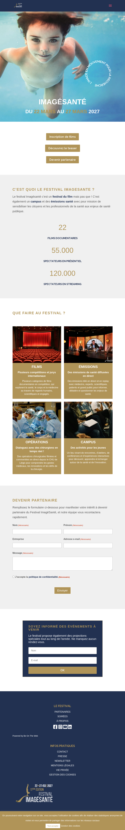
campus (36, 201)
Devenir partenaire (62, 159)
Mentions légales (62, 765)
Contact (62, 752)
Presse (62, 756)
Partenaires (62, 712)
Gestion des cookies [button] (62, 774)
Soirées (62, 716)
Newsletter (62, 761)
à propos (63, 721)
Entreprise (18, 539)
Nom (21, 525)
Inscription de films (62, 136)
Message (23, 553)
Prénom (73, 525)
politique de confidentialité (43, 577)
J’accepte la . (42, 577)
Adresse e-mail (77, 539)
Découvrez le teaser (62, 148)
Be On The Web (31, 736)
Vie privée (62, 770)
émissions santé (62, 201)
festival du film (63, 196)
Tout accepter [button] (52, 826)
